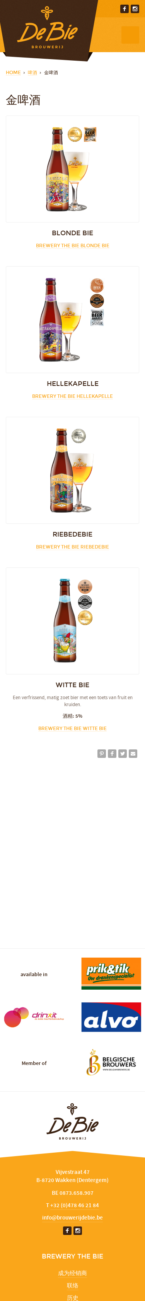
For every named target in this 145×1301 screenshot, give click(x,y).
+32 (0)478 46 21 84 (74, 1205)
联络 (72, 1286)
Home (13, 72)
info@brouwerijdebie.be (72, 1218)
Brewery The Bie (72, 245)
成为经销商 (72, 1273)
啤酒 (32, 72)
